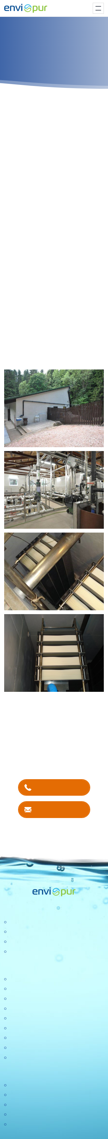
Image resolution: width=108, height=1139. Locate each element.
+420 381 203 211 (59, 787)
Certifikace (18, 1085)
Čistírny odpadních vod (31, 922)
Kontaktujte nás (59, 809)
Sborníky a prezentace (30, 1114)
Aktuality (16, 1038)
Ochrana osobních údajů (32, 1028)
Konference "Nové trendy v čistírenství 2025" (52, 999)
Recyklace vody (23, 942)
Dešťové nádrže (24, 951)
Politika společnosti (27, 1008)
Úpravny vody (22, 932)
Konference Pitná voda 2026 (36, 1058)
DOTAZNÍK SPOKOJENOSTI (37, 1048)
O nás (14, 979)
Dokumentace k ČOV (29, 1105)
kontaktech (58, 743)
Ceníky (15, 1095)
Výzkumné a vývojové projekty (38, 1018)
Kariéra (15, 989)
